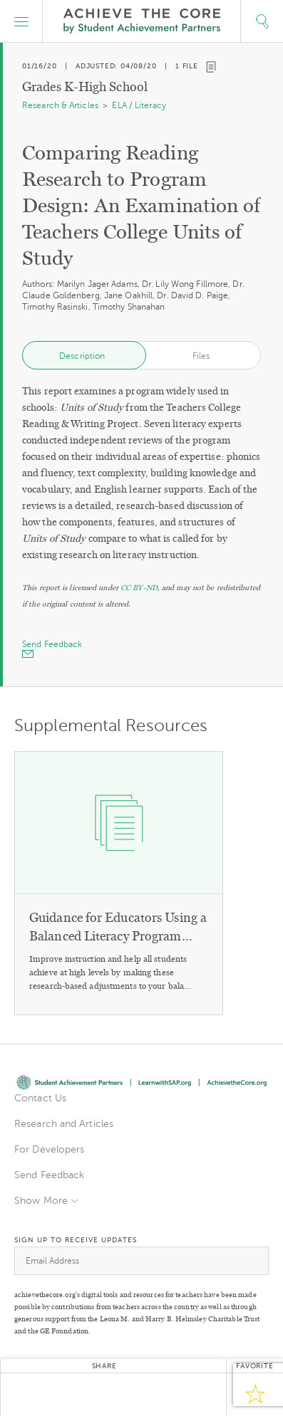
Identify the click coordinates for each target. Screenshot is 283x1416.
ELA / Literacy (138, 105)
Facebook (68, 1394)
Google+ (104, 1394)
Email (175, 1394)
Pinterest (140, 1394)
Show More (41, 1200)
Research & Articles (60, 105)
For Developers (49, 1149)
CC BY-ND (139, 587)
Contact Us (40, 1098)
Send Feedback (49, 1175)
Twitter (33, 1394)
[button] (21, 21)
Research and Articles (63, 1123)
